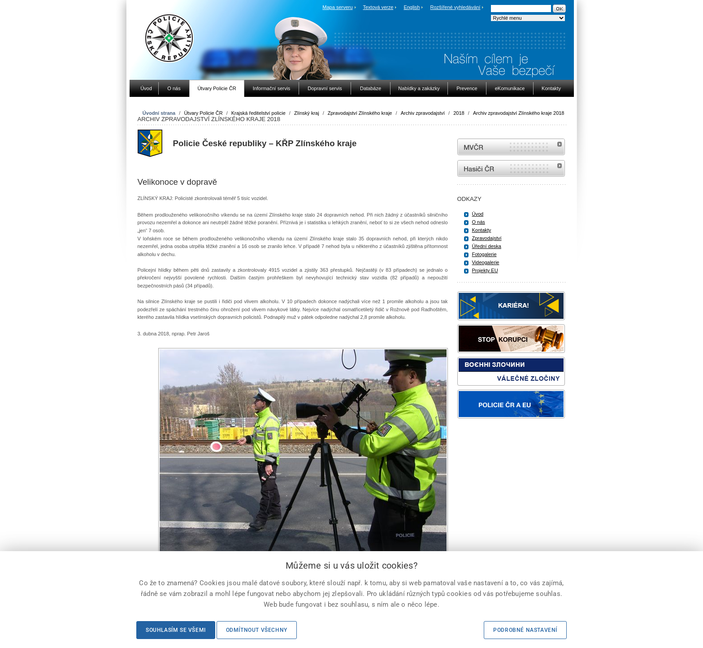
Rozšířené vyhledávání (455, 7)
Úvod (478, 214)
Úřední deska (486, 246)
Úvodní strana (159, 113)
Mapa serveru (337, 7)
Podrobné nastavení (525, 630)
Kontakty (481, 230)
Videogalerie (485, 262)
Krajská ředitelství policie (258, 113)
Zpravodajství (487, 238)
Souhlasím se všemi (176, 630)
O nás (478, 222)
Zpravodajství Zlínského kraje (360, 113)
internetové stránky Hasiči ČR (511, 168)
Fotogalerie (484, 254)
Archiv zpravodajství (423, 113)
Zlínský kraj (306, 113)
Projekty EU (485, 270)
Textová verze (378, 7)
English (412, 7)
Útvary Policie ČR (203, 113)
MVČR (511, 147)
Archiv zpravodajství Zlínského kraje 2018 (518, 113)
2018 (458, 113)
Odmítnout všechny (256, 630)
